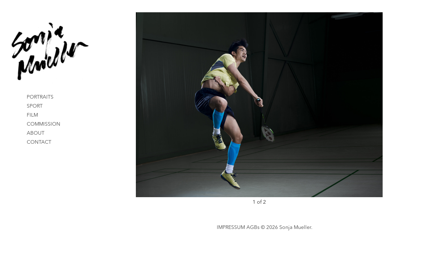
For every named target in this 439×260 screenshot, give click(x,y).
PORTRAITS (40, 97)
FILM (32, 115)
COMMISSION (43, 124)
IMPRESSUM (231, 227)
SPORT (35, 106)
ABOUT (35, 133)
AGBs (252, 227)
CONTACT (39, 142)
